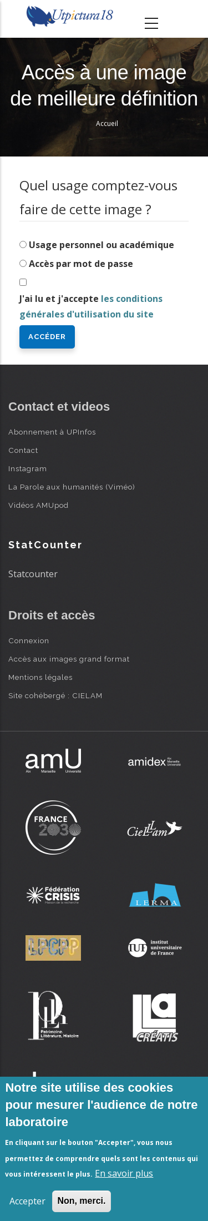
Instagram (27, 468)
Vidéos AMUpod (38, 505)
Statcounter (33, 574)
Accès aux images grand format (69, 658)
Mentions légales (40, 677)
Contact (23, 450)
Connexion (28, 640)
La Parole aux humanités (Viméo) (71, 486)
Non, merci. (81, 1200)
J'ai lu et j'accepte (91, 306)
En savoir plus (124, 1173)
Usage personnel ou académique (101, 245)
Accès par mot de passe (81, 264)
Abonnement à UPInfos (52, 431)
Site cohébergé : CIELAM (55, 695)
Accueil (107, 123)
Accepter (27, 1201)
